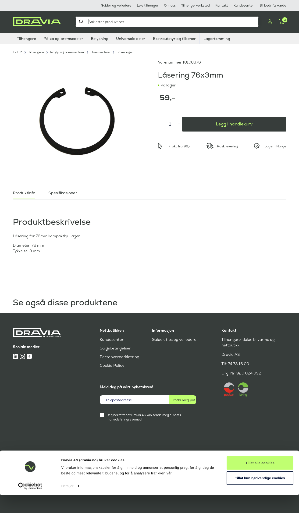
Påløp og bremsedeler (63, 38)
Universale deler (130, 38)
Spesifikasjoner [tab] (65, 191)
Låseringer (126, 51)
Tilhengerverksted (195, 5)
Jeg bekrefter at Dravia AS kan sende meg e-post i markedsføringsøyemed (144, 417)
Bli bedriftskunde (273, 5)
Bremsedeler (102, 51)
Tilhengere (26, 38)
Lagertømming (216, 38)
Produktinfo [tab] (25, 191)
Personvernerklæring (119, 356)
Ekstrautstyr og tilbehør (174, 38)
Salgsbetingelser (115, 348)
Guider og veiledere (116, 5)
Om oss (170, 5)
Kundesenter (244, 5)
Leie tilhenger (147, 5)
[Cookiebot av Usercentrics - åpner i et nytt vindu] (30, 503)
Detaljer (67, 504)
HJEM (18, 51)
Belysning (99, 38)
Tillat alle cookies (260, 481)
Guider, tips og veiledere (173, 339)
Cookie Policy (112, 365)
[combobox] (167, 21)
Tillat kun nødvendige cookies (260, 496)
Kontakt (221, 5)
